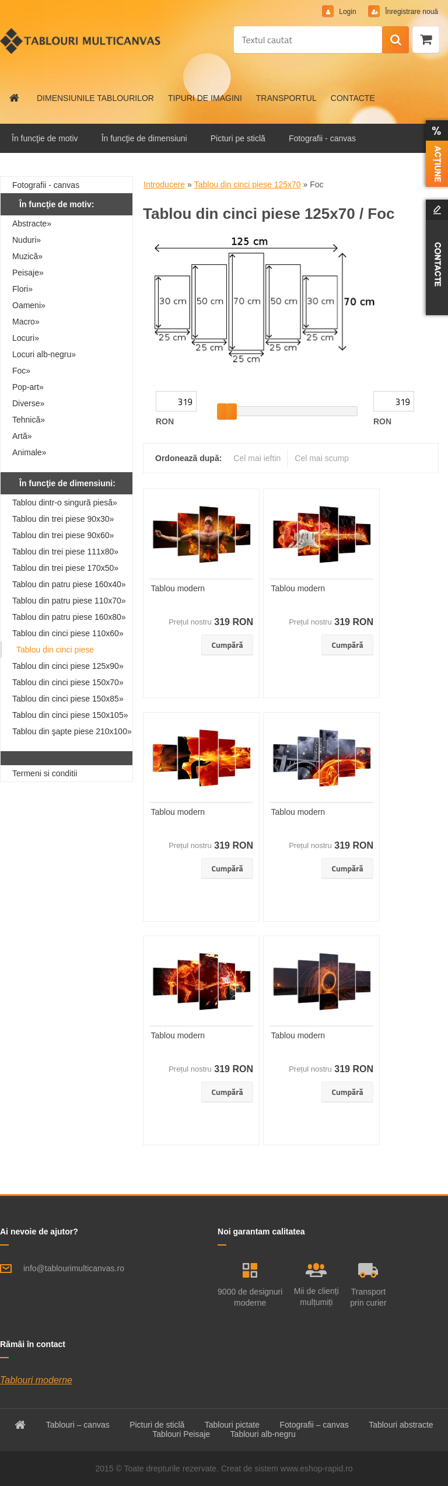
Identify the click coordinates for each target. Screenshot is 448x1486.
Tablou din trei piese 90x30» (63, 519)
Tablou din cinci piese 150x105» (70, 715)
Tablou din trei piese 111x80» (65, 551)
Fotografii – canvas (313, 1424)
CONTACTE (353, 98)
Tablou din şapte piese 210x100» (72, 731)
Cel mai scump (322, 458)
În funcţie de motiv (45, 138)
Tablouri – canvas (78, 1424)
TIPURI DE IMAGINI (205, 98)
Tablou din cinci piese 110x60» (68, 633)
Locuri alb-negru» (44, 354)
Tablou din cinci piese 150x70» (68, 682)
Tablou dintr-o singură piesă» (64, 502)
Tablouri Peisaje (181, 1434)
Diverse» (28, 403)
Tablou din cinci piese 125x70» (55, 651)
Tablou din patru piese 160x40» (69, 584)
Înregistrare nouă (410, 12)
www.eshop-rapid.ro (317, 1468)
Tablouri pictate (232, 1424)
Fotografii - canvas (322, 138)
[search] (395, 40)
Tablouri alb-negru (263, 1434)
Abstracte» (31, 223)
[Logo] (80, 41)
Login (347, 12)
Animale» (29, 452)
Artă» (22, 436)
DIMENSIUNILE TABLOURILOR (95, 98)
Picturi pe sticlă (238, 138)
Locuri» (25, 338)
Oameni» (29, 305)
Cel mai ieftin (257, 458)
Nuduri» (26, 240)
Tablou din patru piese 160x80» (69, 617)
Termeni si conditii (44, 773)
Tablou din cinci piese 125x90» (68, 666)
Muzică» (27, 256)
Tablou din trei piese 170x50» (65, 568)
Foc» (21, 370)
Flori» (22, 289)
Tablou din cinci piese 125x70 (247, 184)
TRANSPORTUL (286, 98)
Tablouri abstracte (401, 1424)
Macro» (26, 321)
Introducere (164, 184)
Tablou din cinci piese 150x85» (68, 698)
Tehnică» (28, 419)
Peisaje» (28, 272)
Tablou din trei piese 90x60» (63, 535)
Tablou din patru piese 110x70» (69, 600)
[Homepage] (14, 98)
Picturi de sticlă (157, 1424)
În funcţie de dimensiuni (144, 138)
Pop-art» (28, 387)
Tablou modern (178, 588)
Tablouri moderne (36, 1380)
